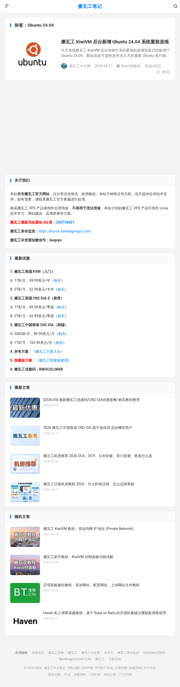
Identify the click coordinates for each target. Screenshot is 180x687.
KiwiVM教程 (128, 66)
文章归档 (121, 668)
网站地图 (74, 668)
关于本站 (150, 668)
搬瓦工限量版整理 (53, 360)
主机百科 (115, 659)
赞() (163, 72)
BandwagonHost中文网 (75, 659)
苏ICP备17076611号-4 (97, 668)
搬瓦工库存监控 (128, 653)
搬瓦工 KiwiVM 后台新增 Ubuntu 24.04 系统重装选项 (115, 41)
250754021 (65, 222)
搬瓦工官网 (56, 653)
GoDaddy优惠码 (154, 653)
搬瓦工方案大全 (48, 351)
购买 (57, 280)
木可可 (108, 653)
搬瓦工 (72, 653)
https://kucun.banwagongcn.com (65, 231)
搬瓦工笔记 (90, 6)
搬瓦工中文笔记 (54, 668)
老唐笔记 (38, 653)
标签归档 (135, 668)
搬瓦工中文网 (90, 653)
